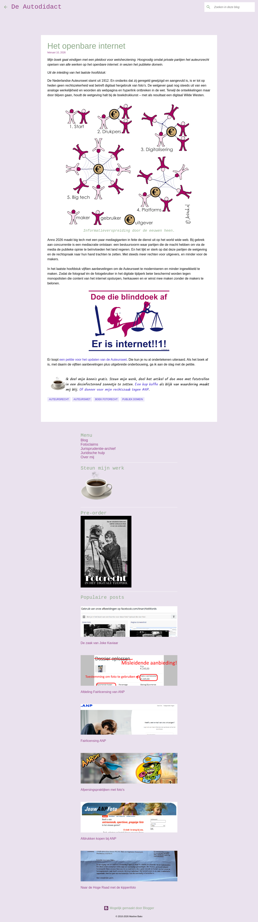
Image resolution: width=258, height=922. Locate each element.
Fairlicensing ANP (93, 740)
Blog (84, 440)
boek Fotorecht (106, 399)
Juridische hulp (93, 453)
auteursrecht (59, 399)
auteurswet (82, 399)
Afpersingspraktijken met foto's (102, 789)
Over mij (87, 457)
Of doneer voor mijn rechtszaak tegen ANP (114, 390)
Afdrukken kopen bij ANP (98, 838)
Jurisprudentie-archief (98, 449)
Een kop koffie (146, 384)
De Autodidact (36, 7)
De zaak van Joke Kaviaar (99, 643)
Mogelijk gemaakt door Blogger (129, 908)
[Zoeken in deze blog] (233, 7)
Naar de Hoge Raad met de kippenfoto (108, 887)
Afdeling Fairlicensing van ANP (103, 692)
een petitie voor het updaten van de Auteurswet (93, 359)
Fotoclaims (89, 444)
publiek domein (132, 399)
